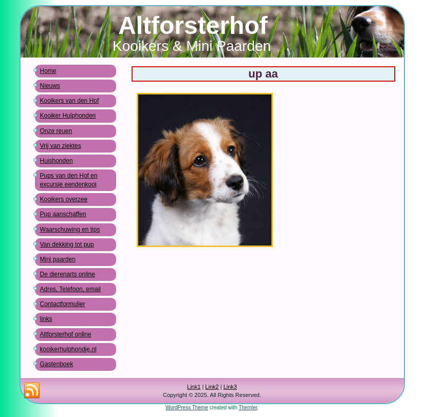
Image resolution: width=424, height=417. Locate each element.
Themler (247, 407)
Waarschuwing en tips (70, 229)
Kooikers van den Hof (69, 100)
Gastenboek (56, 364)
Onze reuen (56, 131)
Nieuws (50, 85)
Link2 (211, 387)
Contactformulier (62, 304)
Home (48, 70)
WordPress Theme (186, 407)
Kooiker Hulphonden (68, 115)
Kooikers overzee (64, 199)
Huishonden (56, 160)
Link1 (193, 387)
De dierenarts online (67, 274)
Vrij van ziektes (60, 145)
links (46, 319)
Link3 (230, 387)
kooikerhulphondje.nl (68, 349)
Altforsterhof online (65, 334)
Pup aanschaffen (63, 214)
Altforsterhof (193, 25)
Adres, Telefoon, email (70, 289)
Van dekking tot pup (67, 244)
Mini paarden (58, 259)
